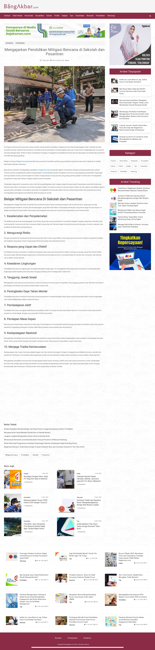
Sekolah (35, 455)
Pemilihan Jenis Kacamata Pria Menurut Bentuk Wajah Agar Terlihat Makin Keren (34, 526)
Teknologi (111, 16)
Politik (56, 16)
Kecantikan (39, 16)
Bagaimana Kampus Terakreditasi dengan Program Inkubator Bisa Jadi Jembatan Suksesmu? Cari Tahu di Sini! (44, 447)
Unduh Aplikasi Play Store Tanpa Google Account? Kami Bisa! (88, 526)
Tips (71, 16)
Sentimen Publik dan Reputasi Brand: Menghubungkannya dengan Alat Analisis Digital (89, 502)
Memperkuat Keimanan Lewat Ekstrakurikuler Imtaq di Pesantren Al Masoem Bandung (35, 440)
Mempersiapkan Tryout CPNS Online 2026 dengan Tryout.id (35, 501)
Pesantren (46, 455)
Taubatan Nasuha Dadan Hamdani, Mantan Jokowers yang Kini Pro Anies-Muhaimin (89, 478)
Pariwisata (29, 16)
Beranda (58, 638)
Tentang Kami (72, 638)
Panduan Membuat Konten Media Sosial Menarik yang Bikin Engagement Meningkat (131, 619)
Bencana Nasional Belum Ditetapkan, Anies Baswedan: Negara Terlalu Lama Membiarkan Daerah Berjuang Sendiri (133, 102)
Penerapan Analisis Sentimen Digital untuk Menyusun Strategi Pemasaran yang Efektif (33, 555)
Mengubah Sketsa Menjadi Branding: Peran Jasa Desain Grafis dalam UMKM (82, 597)
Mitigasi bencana (11, 455)
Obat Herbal (17, 16)
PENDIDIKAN (20, 43)
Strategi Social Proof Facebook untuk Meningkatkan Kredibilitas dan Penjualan (133, 139)
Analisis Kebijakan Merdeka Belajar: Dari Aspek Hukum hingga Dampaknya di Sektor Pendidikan (38, 429)
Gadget (64, 16)
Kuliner (49, 16)
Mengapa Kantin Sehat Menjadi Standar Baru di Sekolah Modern (27, 432)
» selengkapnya (28, 482)
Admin (67, 60)
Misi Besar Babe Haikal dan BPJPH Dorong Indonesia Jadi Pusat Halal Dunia (132, 91)
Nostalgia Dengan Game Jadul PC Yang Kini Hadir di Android (36, 477)
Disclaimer (87, 638)
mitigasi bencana (22, 161)
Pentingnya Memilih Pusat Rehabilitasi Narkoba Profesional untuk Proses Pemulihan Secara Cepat (83, 619)
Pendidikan (100, 16)
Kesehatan (80, 16)
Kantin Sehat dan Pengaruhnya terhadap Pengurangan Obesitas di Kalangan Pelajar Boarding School (40, 443)
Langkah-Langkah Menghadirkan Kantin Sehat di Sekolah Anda (27, 436)
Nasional (90, 16)
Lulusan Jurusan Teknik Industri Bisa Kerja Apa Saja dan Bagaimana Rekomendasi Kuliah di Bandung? (133, 127)
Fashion (7, 16)
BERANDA (9, 43)
